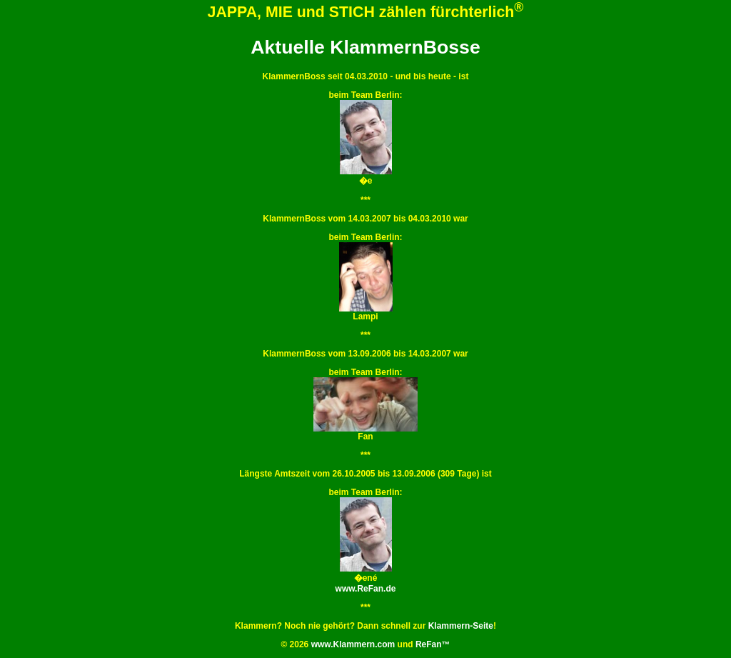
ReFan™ (432, 644)
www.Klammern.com (353, 644)
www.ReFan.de (366, 589)
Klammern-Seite (460, 626)
